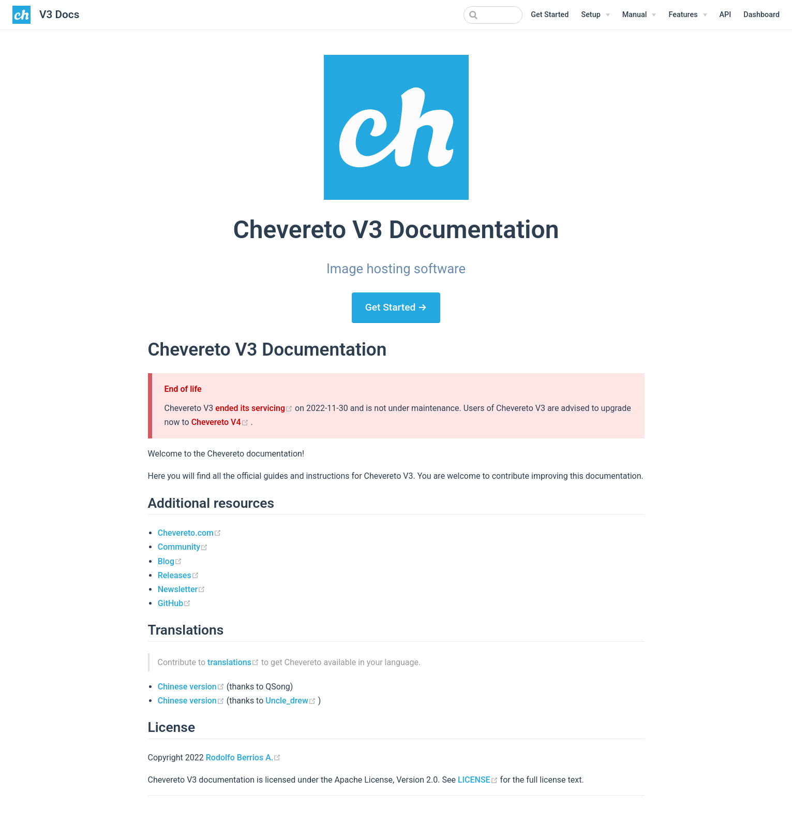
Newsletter (182, 589)
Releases (178, 575)
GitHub (174, 603)
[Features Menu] (687, 15)
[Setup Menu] (595, 15)
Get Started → (396, 307)
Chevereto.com (189, 533)
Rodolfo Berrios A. (243, 757)
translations (234, 662)
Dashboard (761, 14)
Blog (170, 561)
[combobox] (470, 15)
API (725, 14)
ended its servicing (255, 408)
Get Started (550, 14)
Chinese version (192, 687)
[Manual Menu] (639, 15)
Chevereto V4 (221, 422)
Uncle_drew (291, 701)
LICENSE (479, 780)
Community (183, 547)
